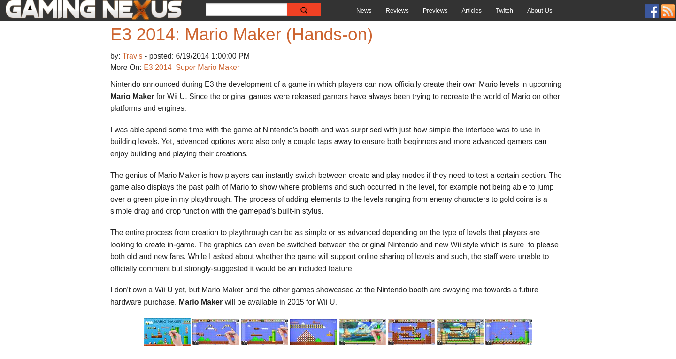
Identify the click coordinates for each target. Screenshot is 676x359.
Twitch (504, 10)
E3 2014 (158, 67)
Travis (134, 56)
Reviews (397, 10)
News (364, 10)
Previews (435, 10)
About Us (539, 10)
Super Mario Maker (207, 67)
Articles (471, 10)
